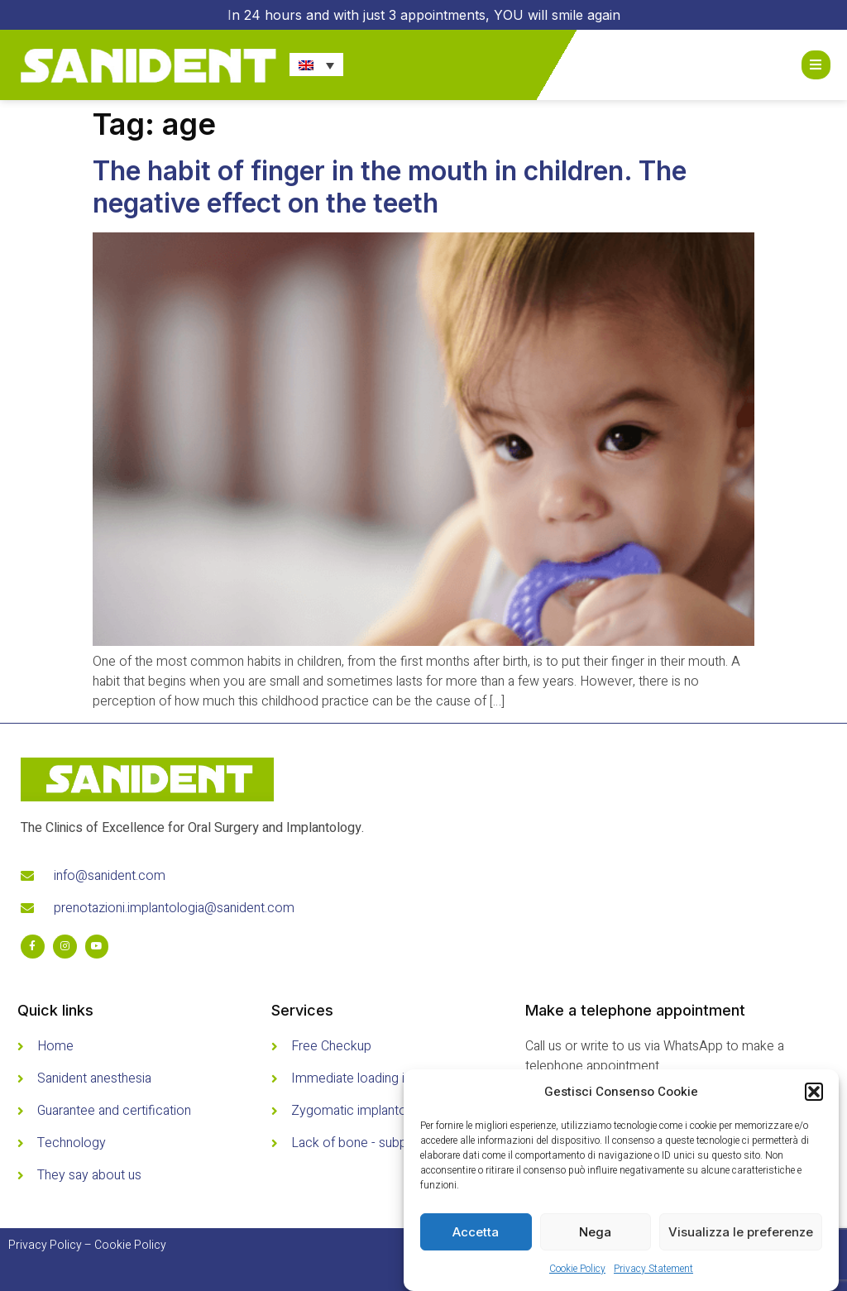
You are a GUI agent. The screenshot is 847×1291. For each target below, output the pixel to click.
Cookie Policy (577, 1268)
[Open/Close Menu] (816, 64)
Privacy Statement (653, 1268)
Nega (595, 1232)
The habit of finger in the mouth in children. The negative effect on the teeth (390, 186)
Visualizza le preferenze (740, 1232)
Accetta (475, 1232)
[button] (814, 1091)
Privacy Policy (45, 1245)
